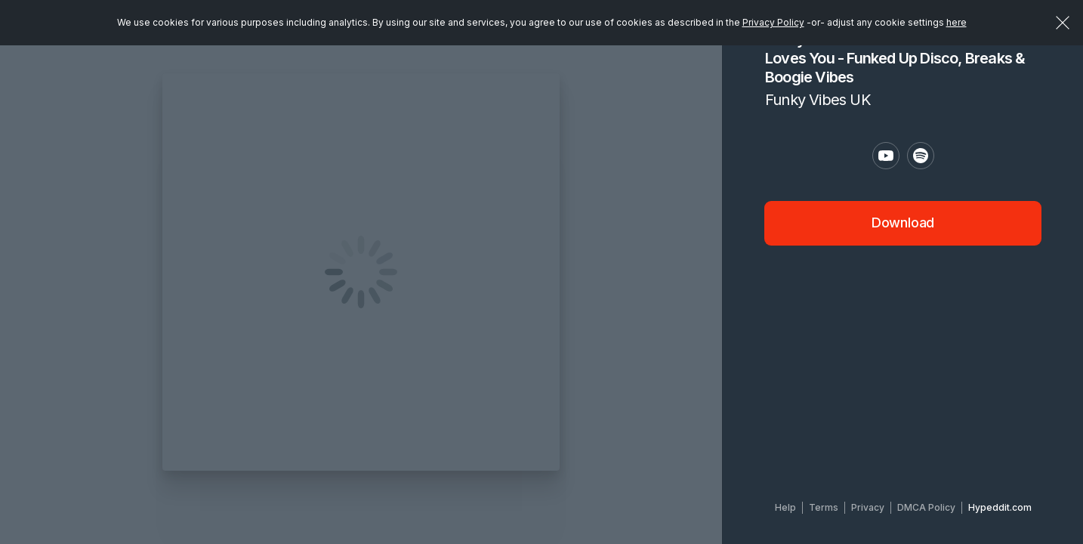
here (956, 22)
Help (785, 507)
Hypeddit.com (1000, 507)
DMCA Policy (926, 507)
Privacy (867, 507)
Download (903, 222)
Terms (823, 507)
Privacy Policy (773, 22)
